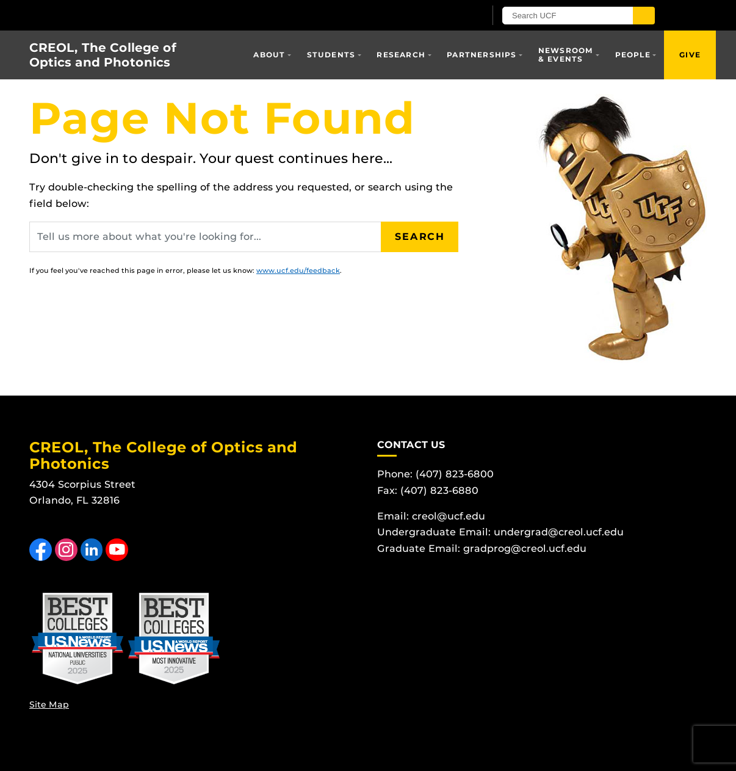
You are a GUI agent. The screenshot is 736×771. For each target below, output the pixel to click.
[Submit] (644, 15)
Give (690, 54)
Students (331, 54)
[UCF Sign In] (446, 15)
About (269, 54)
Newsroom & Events (566, 54)
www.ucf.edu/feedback (298, 270)
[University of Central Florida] (171, 14)
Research (401, 54)
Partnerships (481, 54)
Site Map (49, 704)
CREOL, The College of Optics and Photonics (102, 55)
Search (420, 236)
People (633, 54)
